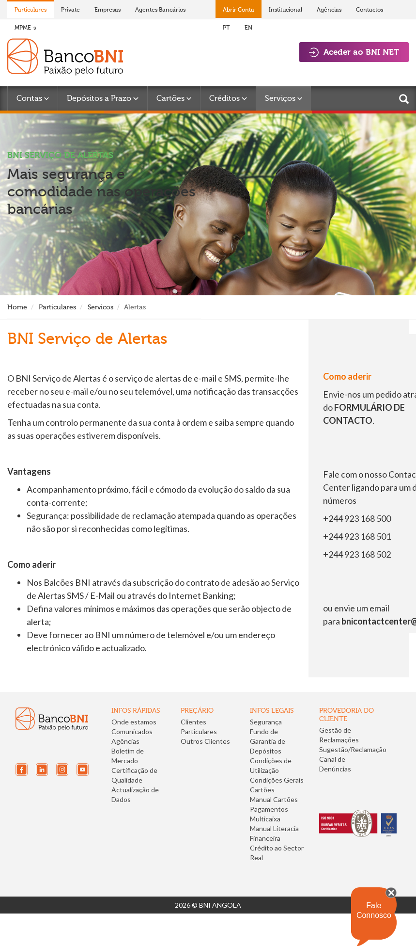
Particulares (30, 9)
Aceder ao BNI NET (354, 52)
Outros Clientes (205, 741)
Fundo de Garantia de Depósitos (267, 741)
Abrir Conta (238, 9)
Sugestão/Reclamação (352, 749)
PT (226, 27)
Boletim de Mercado (127, 756)
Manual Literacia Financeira (274, 833)
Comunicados (132, 731)
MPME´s (25, 27)
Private (70, 9)
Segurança (266, 722)
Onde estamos (133, 722)
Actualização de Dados (135, 794)
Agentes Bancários (160, 9)
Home (17, 307)
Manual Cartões (274, 799)
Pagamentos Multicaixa (269, 814)
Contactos (369, 9)
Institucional (285, 9)
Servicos (100, 307)
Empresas (107, 9)
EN (248, 27)
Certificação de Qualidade (134, 775)
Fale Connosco (373, 910)
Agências (329, 9)
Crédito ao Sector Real (277, 853)
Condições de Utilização (271, 765)
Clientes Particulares (199, 727)
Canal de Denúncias (335, 764)
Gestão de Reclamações (339, 735)
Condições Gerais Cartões (277, 785)
